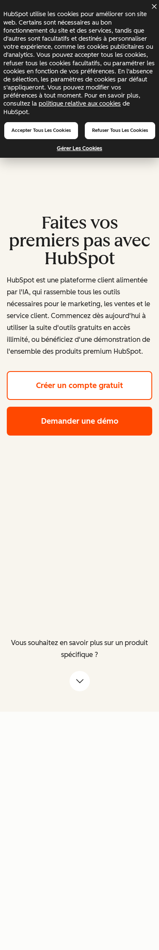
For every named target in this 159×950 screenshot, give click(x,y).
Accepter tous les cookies (41, 130)
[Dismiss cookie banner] (154, 6)
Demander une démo (97, 420)
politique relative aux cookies (80, 103)
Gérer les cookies (79, 148)
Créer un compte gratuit (94, 384)
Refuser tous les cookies (120, 130)
